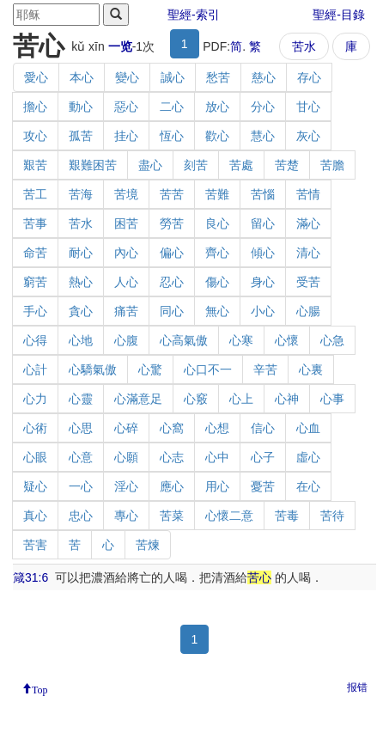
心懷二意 (229, 515)
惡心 (126, 106)
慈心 (264, 77)
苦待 (332, 515)
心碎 (126, 428)
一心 (81, 486)
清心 (308, 252)
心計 (35, 369)
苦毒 (287, 515)
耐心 (81, 252)
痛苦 (126, 311)
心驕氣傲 (93, 369)
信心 (263, 428)
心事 (332, 399)
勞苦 (172, 223)
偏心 (172, 252)
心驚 (150, 369)
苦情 (308, 194)
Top (40, 688)
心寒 (241, 340)
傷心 (217, 282)
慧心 (263, 136)
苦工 (35, 194)
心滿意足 (138, 399)
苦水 (304, 46)
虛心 (308, 457)
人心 (126, 282)
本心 (82, 77)
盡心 (150, 165)
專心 (126, 515)
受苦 (308, 282)
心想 (217, 428)
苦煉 (148, 545)
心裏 (311, 369)
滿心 (308, 223)
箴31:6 (30, 577)
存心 (309, 77)
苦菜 (172, 515)
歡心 (217, 136)
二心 (172, 106)
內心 (126, 252)
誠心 (173, 77)
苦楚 (287, 165)
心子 (263, 457)
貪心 (81, 311)
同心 (172, 311)
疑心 (35, 486)
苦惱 (263, 194)
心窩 (172, 428)
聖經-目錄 (339, 14)
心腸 (308, 311)
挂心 (126, 136)
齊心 (217, 252)
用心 (217, 486)
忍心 (172, 282)
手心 (35, 311)
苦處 (241, 165)
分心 (263, 106)
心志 (172, 457)
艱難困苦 (93, 165)
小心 (263, 311)
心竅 (196, 399)
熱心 (81, 282)
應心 (172, 486)
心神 (287, 399)
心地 (81, 340)
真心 (35, 515)
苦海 (81, 194)
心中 (217, 457)
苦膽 (332, 165)
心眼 (35, 457)
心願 (126, 457)
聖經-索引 (193, 14)
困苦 (126, 223)
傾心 (263, 252)
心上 (241, 399)
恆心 (172, 136)
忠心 (81, 515)
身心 (263, 282)
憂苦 (263, 486)
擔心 (35, 106)
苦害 (35, 545)
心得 (35, 340)
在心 (308, 486)
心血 (308, 428)
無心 (217, 311)
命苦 (35, 252)
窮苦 (35, 282)
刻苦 (196, 165)
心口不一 (208, 369)
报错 (357, 687)
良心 (217, 223)
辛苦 (265, 369)
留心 (263, 223)
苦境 (126, 194)
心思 (81, 428)
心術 (35, 428)
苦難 (217, 194)
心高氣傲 (184, 340)
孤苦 (81, 136)
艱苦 (35, 165)
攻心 (35, 136)
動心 (81, 106)
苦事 (35, 223)
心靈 (81, 399)
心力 (35, 399)
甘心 (308, 106)
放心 (217, 106)
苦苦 (172, 194)
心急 (332, 340)
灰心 (308, 136)
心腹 (126, 340)
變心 (127, 77)
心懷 (287, 340)
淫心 (126, 486)
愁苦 (218, 77)
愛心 (36, 77)
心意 (81, 457)
